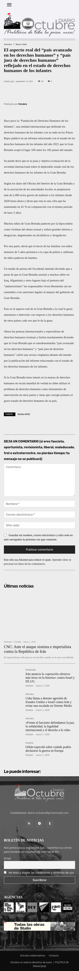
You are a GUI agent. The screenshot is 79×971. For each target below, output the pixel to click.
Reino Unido (21, 44)
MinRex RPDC (24, 414)
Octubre (22, 103)
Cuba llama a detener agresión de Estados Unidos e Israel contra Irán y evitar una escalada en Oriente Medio (48, 702)
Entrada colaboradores (32, 955)
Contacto (54, 955)
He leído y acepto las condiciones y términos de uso (41, 872)
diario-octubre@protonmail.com (48, 813)
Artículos (8, 44)
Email (7, 858)
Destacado (30, 670)
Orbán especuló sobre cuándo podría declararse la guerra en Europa (48, 748)
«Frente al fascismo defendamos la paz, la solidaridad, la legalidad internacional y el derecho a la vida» (50, 726)
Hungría (29, 743)
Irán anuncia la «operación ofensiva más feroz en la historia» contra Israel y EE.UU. (50, 677)
